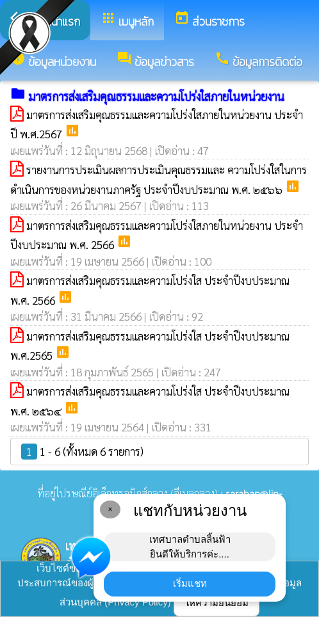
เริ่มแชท (190, 583)
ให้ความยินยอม (216, 602)
